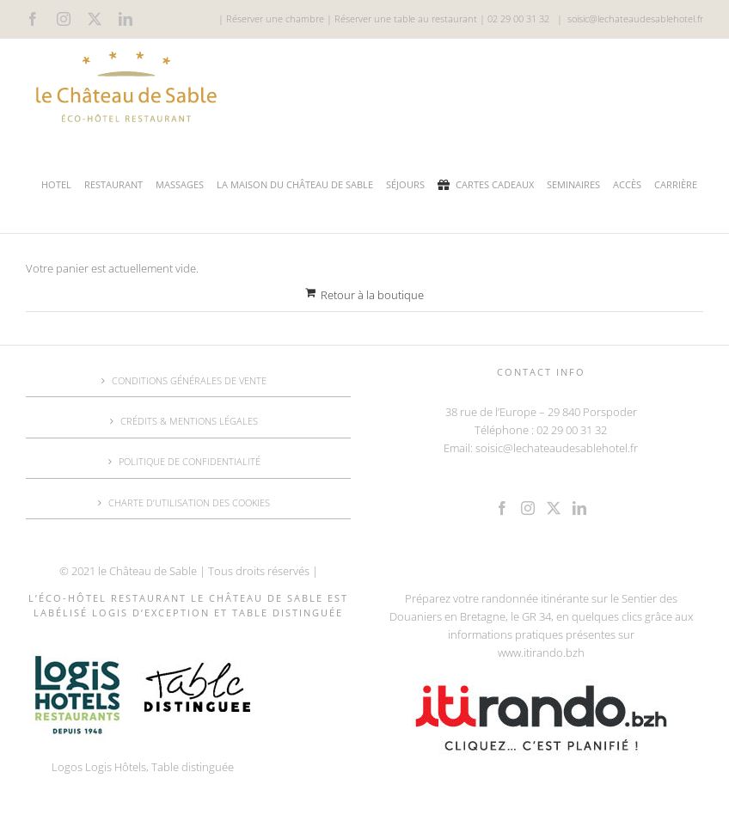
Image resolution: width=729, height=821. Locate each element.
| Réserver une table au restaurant (400, 18)
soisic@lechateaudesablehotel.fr (635, 18)
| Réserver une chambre (271, 18)
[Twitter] (554, 508)
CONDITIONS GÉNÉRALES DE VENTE (189, 380)
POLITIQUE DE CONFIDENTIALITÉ (189, 461)
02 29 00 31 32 (518, 18)
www (509, 652)
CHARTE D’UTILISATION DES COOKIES (189, 502)
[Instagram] (528, 508)
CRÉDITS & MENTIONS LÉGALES (189, 420)
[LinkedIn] (579, 508)
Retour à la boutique (372, 295)
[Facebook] (502, 508)
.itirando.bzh (553, 652)
